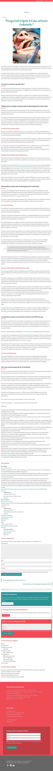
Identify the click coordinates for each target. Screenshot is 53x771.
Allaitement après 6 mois (9, 656)
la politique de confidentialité (18, 630)
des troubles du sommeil (27, 331)
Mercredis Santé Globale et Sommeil (9, 675)
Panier (46, 0)
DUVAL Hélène (5, 499)
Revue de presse (5, 645)
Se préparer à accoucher (6, 647)
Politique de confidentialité (13, 714)
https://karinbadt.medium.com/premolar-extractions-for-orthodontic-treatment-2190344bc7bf (24, 489)
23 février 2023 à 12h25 (6, 501)
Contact (50, 0)
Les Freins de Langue (8, 659)
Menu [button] (27, 12)
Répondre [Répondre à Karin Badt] (3, 490)
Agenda (3, 643)
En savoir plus (6, 615)
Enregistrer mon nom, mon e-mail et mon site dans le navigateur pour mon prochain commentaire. (25, 572)
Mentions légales (10, 762)
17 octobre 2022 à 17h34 (10, 494)
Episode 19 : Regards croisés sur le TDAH (10, 671)
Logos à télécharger (11, 719)
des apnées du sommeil (25, 340)
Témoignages (9, 721)
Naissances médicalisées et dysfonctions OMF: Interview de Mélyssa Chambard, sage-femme (23, 670)
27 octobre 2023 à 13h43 (7, 517)
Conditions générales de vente (14, 716)
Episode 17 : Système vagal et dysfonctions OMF (12, 676)
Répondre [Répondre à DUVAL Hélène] (3, 506)
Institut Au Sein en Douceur (26, 6)
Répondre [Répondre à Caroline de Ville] (6, 534)
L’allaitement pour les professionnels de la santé (18, 697)
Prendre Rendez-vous (7, 603)
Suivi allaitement (5, 654)
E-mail (3, 564)
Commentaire (4, 543)
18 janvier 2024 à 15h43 (9, 531)
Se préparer (6, 649)
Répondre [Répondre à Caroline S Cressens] (3, 520)
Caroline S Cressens (6, 515)
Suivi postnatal (4, 663)
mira (2, 522)
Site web (3, 568)
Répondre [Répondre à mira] (3, 527)
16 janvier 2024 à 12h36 (6, 524)
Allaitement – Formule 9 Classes (14, 698)
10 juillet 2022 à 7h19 (6, 468)
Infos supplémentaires (8, 652)
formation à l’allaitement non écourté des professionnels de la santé (24, 165)
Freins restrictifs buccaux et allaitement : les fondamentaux (21, 690)
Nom (2, 560)
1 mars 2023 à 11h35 (9, 510)
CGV (15, 762)
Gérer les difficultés (7, 657)
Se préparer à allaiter (6, 650)
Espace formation (39, 0)
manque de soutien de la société (27, 168)
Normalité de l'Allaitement (9, 661)
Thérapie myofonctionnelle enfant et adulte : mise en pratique (22, 695)
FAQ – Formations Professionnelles (15, 712)
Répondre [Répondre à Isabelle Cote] (6, 497)
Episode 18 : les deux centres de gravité (10, 673)
